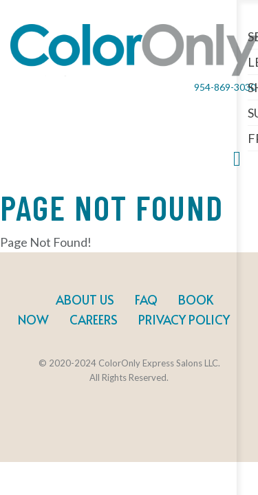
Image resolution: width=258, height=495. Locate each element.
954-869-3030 (225, 87)
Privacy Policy (184, 319)
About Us (85, 299)
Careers (93, 319)
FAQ (146, 299)
